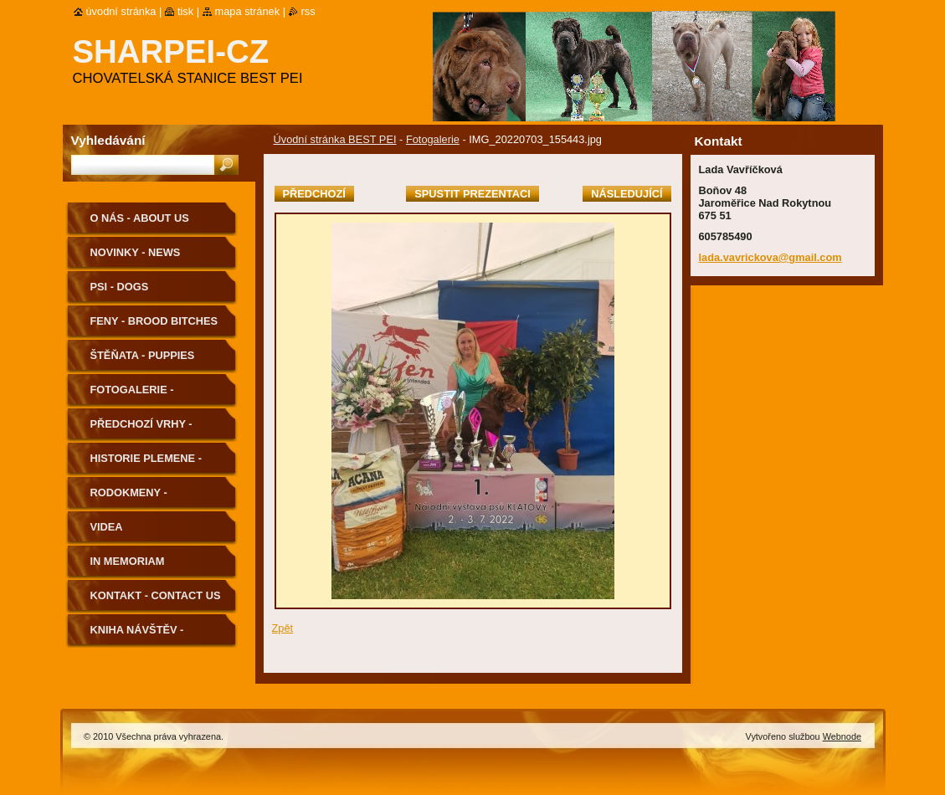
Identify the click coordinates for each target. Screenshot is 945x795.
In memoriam (127, 561)
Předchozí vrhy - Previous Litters (141, 430)
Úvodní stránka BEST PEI (335, 139)
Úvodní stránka (121, 11)
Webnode (842, 736)
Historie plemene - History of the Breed (155, 464)
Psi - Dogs (119, 286)
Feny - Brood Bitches (154, 321)
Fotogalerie (433, 139)
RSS (308, 11)
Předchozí (314, 193)
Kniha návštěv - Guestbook (137, 635)
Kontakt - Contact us (155, 595)
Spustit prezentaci (472, 193)
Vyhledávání (108, 140)
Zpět (283, 628)
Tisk (185, 11)
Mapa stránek (247, 11)
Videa (106, 527)
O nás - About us (139, 218)
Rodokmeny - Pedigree (128, 498)
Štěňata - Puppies (142, 355)
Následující (626, 193)
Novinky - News (135, 252)
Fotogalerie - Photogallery (134, 395)
